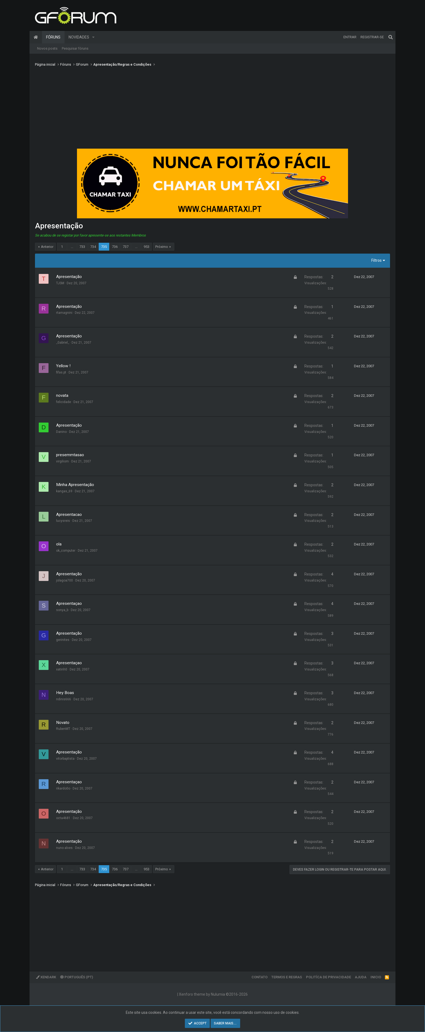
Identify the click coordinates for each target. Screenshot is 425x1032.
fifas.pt (61, 372)
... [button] (72, 247)
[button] (93, 37)
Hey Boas (65, 692)
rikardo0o (63, 788)
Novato (62, 722)
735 (104, 247)
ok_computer (65, 550)
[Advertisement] (212, 109)
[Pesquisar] (390, 37)
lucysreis (63, 521)
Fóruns (53, 37)
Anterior (47, 247)
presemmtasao (70, 454)
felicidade (63, 402)
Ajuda (360, 977)
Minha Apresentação (75, 484)
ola (59, 544)
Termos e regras (286, 977)
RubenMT (63, 729)
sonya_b (62, 610)
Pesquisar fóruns (75, 48)
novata (62, 395)
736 (115, 247)
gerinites (62, 640)
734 (93, 247)
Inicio (376, 977)
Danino (61, 432)
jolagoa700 (64, 580)
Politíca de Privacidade (328, 977)
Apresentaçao (69, 603)
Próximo (161, 247)
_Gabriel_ (62, 342)
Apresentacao (69, 514)
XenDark (46, 977)
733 (82, 247)
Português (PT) (76, 977)
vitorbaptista (65, 759)
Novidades (79, 37)
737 (125, 247)
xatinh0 (61, 669)
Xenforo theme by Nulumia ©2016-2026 (213, 994)
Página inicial (36, 37)
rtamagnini (64, 313)
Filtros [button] (376, 260)
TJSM (60, 283)
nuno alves (64, 848)
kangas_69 (64, 491)
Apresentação (69, 276)
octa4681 (63, 818)
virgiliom (62, 461)
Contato (260, 977)
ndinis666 (63, 699)
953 (146, 247)
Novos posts (47, 48)
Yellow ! (63, 365)
